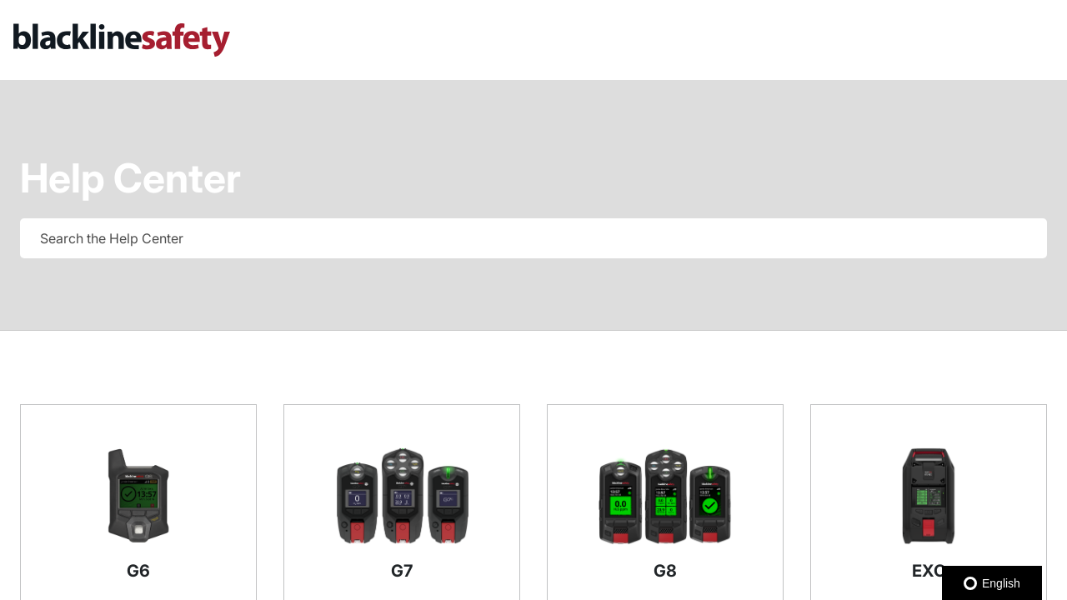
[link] (266, 40)
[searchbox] (1017, 238)
